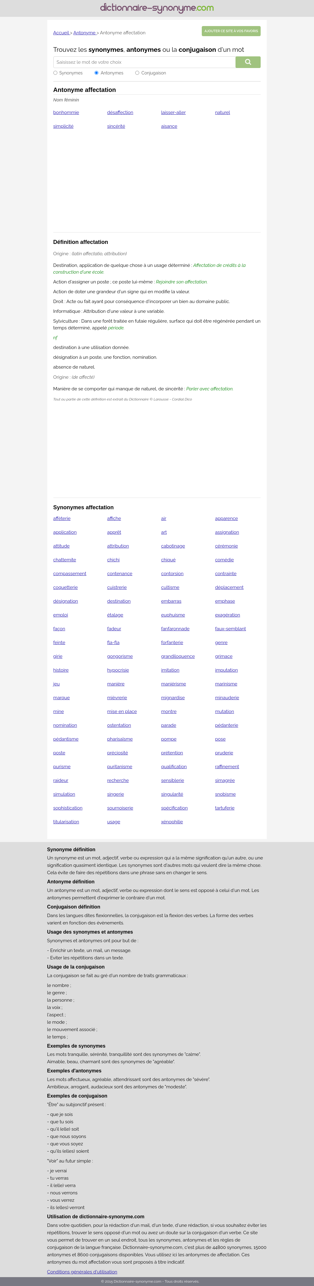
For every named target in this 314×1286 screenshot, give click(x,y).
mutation (224, 711)
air (164, 518)
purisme (62, 766)
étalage (115, 615)
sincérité (116, 126)
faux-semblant (230, 629)
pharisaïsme (120, 739)
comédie (224, 560)
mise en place (122, 711)
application (65, 532)
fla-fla (113, 642)
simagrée (225, 780)
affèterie (62, 518)
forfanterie (172, 642)
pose (220, 739)
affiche (114, 518)
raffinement (227, 766)
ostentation (119, 725)
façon (59, 629)
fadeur (114, 629)
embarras (171, 601)
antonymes (143, 49)
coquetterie (65, 587)
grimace (223, 656)
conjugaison (197, 49)
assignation (227, 532)
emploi (60, 615)
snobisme (225, 794)
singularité (172, 794)
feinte (59, 642)
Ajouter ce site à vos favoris (231, 31)
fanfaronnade (175, 629)
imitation (170, 670)
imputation (226, 670)
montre (169, 711)
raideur (60, 780)
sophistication (67, 808)
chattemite (64, 560)
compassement (69, 573)
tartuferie (224, 808)
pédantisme (65, 739)
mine (58, 711)
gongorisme (120, 656)
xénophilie (172, 822)
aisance (169, 126)
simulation (64, 794)
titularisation (66, 822)
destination (119, 601)
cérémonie (226, 546)
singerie (115, 794)
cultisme (170, 587)
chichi (113, 560)
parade (168, 725)
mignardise (173, 697)
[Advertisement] (157, 185)
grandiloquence (178, 656)
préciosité (117, 753)
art (164, 532)
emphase (225, 601)
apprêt (114, 532)
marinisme (226, 684)
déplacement (229, 587)
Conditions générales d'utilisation (82, 1272)
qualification (174, 766)
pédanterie (226, 725)
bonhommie (66, 112)
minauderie (227, 697)
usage (113, 822)
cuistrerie (117, 587)
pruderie (224, 753)
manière (116, 684)
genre (221, 642)
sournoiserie (120, 808)
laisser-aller (173, 112)
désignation (65, 601)
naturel (222, 112)
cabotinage (173, 546)
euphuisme (173, 615)
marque (61, 697)
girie (58, 656)
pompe (169, 739)
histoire (61, 670)
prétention (172, 753)
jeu (56, 684)
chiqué (168, 560)
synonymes (106, 49)
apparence (226, 518)
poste (59, 753)
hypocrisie (118, 670)
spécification (174, 808)
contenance (119, 573)
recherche (118, 780)
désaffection (120, 112)
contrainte (225, 573)
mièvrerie (117, 697)
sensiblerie (172, 780)
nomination (65, 725)
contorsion (172, 573)
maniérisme (173, 684)
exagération (227, 615)
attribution (118, 546)
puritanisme (119, 766)
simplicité (63, 126)
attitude (61, 546)
